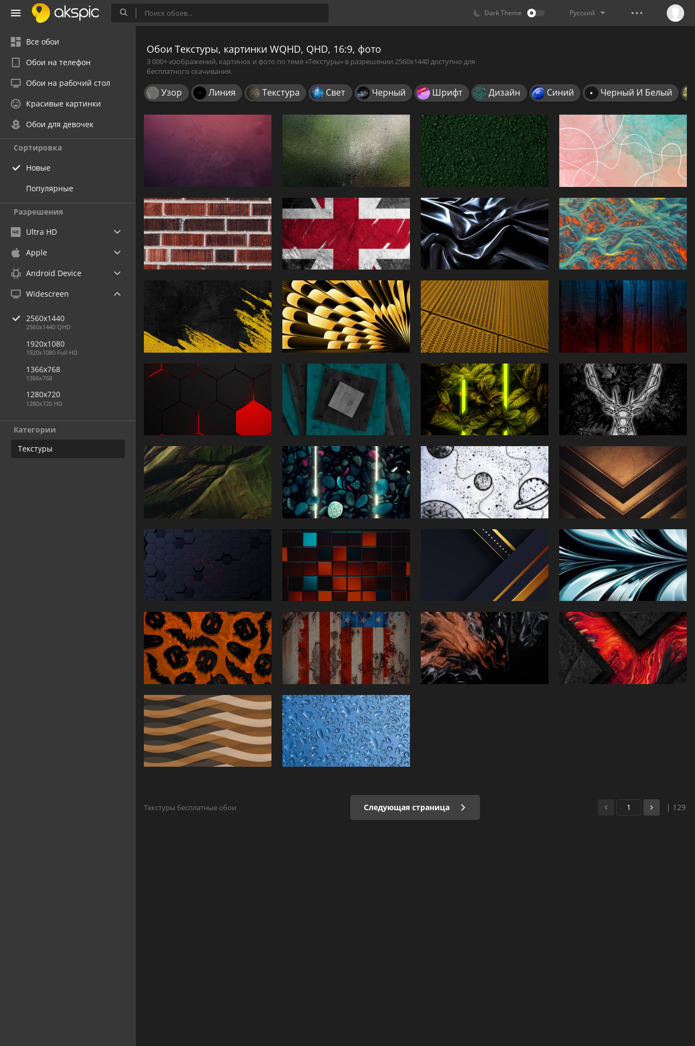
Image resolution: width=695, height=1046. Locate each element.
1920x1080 (45, 344)
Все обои (35, 41)
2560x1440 (81, 318)
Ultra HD (34, 232)
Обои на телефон (51, 62)
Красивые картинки (56, 103)
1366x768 (43, 369)
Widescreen (40, 294)
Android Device (46, 273)
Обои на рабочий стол (60, 83)
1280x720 (43, 394)
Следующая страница (415, 807)
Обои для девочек (52, 124)
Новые (38, 167)
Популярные (49, 188)
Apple (29, 252)
